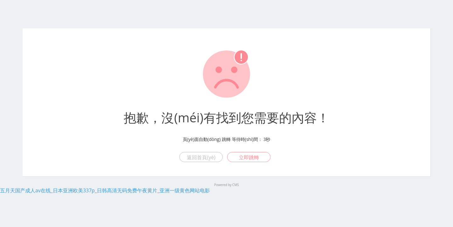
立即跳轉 (249, 157)
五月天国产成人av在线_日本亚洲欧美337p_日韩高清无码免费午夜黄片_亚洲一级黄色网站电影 (105, 190)
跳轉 (226, 139)
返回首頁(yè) (201, 157)
